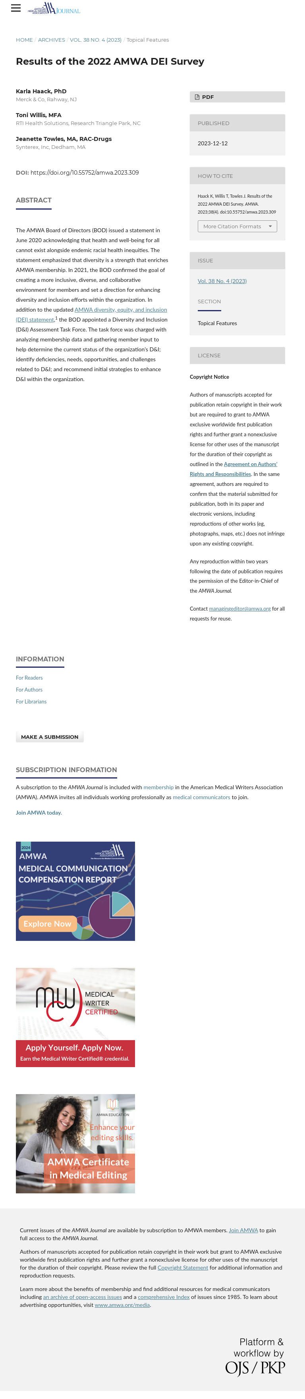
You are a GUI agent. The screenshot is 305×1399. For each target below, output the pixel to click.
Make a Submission (50, 737)
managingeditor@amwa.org (239, 608)
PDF (207, 97)
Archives (51, 40)
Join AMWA (243, 1230)
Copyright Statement (183, 1267)
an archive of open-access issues (82, 1296)
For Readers (29, 677)
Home (24, 40)
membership (159, 787)
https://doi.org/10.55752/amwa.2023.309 (85, 172)
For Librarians (31, 701)
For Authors (29, 689)
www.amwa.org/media (122, 1304)
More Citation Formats (232, 226)
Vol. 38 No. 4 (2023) (96, 40)
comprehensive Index (163, 1296)
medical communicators (201, 797)
